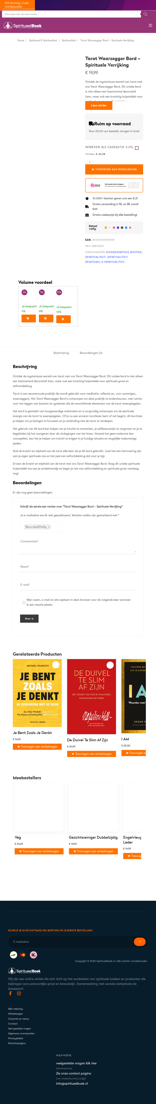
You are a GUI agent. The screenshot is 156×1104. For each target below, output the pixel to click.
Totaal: (90, 154)
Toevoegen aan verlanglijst (55, 662)
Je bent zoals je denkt (32, 730)
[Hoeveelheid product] (89, 162)
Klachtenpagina (17, 1040)
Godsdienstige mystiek (124, 252)
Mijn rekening (15, 1006)
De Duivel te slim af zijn (87, 738)
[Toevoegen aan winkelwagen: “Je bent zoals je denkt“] (37, 744)
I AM (125, 737)
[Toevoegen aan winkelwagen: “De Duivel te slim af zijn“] (91, 751)
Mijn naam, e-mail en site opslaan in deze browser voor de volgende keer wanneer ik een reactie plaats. (79, 600)
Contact (13, 1021)
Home (20, 40)
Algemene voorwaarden (21, 1031)
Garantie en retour (18, 1016)
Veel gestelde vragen (19, 1026)
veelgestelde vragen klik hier (76, 1061)
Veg (18, 848)
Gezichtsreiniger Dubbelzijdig (93, 847)
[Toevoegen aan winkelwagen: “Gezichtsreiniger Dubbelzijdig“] (93, 861)
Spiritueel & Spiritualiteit (43, 40)
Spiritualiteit (69, 40)
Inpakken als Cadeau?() (109, 147)
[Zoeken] (145, 14)
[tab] (61, 350)
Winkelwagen (15, 1011)
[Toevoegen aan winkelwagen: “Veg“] (39, 862)
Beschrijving (61, 350)
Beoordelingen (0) (91, 350)
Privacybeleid (15, 1035)
